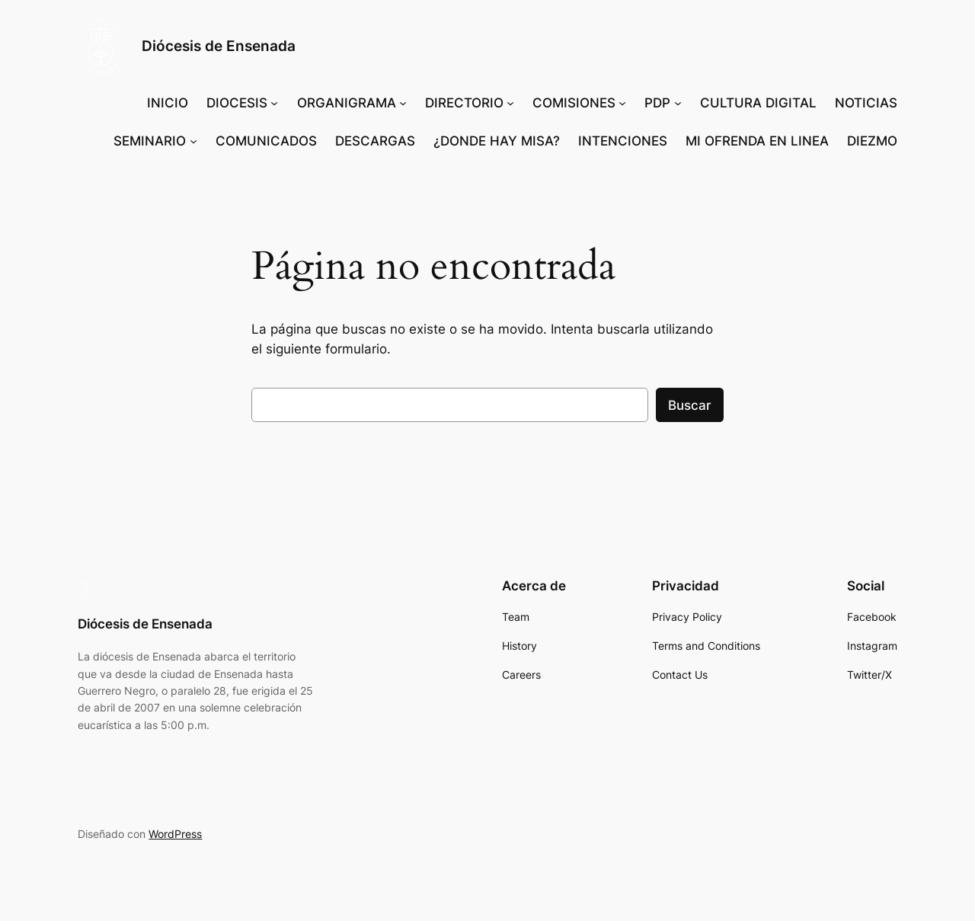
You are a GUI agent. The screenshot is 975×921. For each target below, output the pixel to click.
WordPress (175, 833)
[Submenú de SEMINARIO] (193, 141)
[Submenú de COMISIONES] (622, 103)
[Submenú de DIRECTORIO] (510, 103)
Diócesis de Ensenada (219, 46)
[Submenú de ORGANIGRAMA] (403, 103)
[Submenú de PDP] (678, 103)
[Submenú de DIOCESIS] (274, 103)
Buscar (689, 405)
